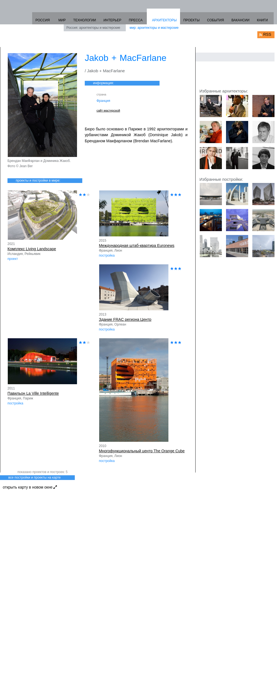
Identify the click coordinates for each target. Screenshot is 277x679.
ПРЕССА (136, 20)
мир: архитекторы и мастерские (154, 28)
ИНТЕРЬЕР (112, 20)
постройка (107, 255)
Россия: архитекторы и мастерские (93, 28)
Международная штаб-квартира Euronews (137, 245)
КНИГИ (262, 20)
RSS (267, 34)
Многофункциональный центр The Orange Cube (142, 451)
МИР (62, 20)
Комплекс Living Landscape (31, 249)
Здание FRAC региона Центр (125, 319)
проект (12, 259)
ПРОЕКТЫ (191, 20)
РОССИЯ (42, 20)
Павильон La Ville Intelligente (33, 393)
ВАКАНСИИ (240, 20)
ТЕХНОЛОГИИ (84, 20)
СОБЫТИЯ (215, 20)
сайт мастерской (108, 110)
